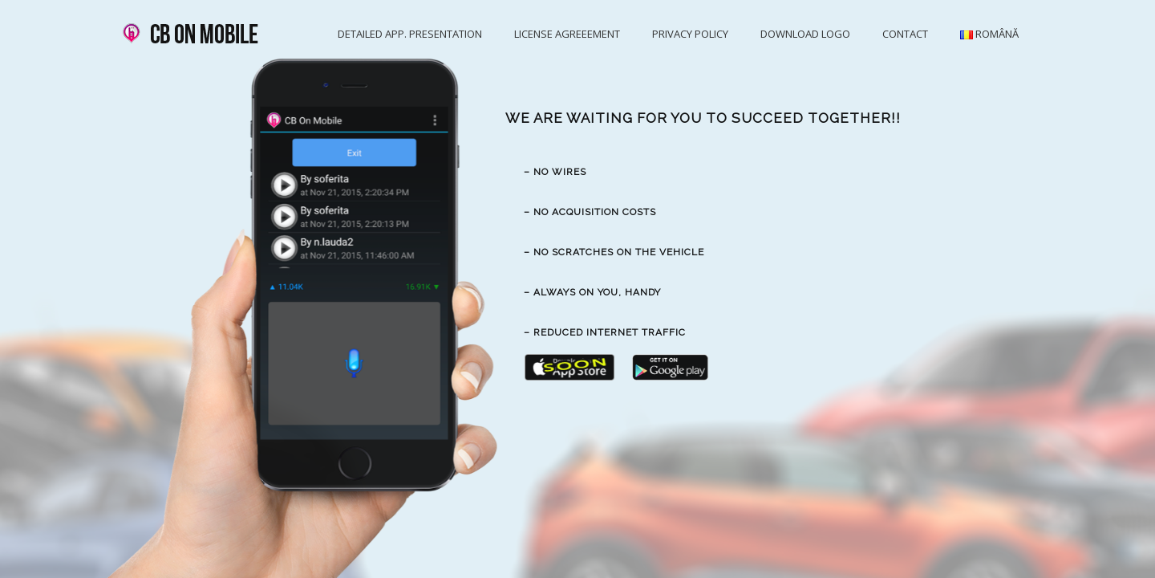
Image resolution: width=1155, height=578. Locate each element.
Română (989, 33)
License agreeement (567, 33)
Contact (905, 33)
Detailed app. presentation (410, 33)
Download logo (805, 33)
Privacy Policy (690, 33)
